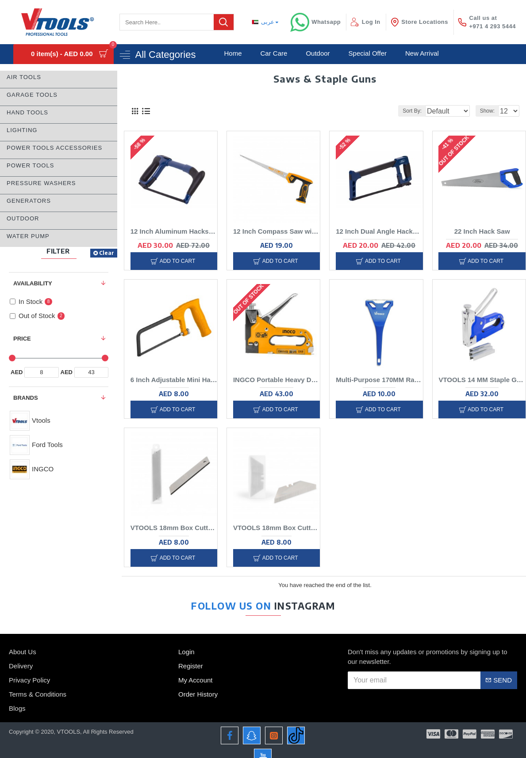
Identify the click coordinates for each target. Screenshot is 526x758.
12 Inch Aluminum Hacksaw (171, 233)
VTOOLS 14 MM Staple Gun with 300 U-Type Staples (479, 383)
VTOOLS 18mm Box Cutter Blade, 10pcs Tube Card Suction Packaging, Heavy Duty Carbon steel (170, 533)
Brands (25, 397)
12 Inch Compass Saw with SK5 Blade (273, 233)
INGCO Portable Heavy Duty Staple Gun (273, 383)
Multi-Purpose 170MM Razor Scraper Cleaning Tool (376, 383)
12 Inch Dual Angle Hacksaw (376, 233)
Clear (106, 253)
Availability (32, 283)
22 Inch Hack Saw (479, 233)
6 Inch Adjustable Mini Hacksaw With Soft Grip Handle (170, 383)
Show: (490, 111)
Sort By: (405, 111)
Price (22, 338)
